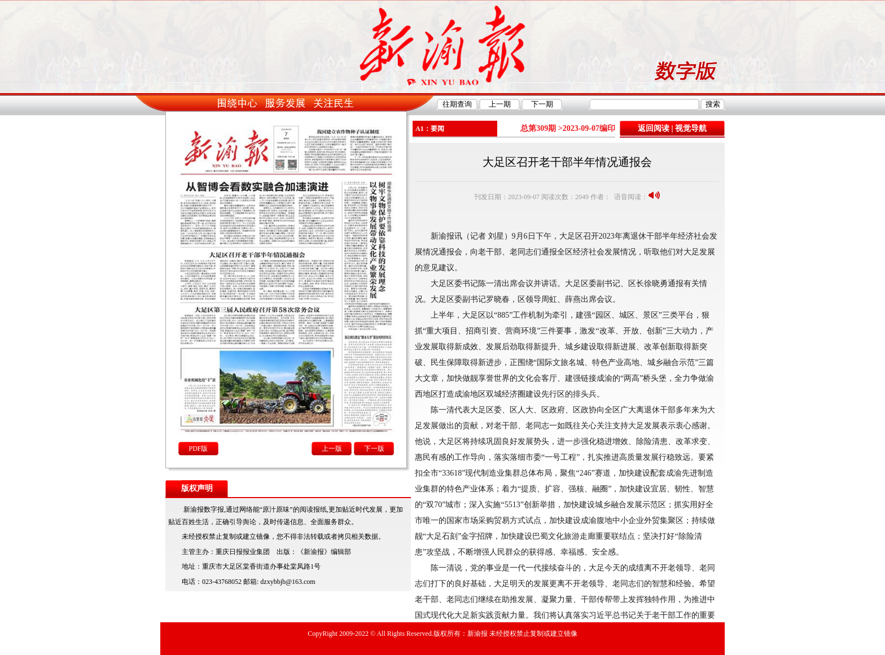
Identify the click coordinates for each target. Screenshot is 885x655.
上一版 (332, 448)
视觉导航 (691, 128)
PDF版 (198, 448)
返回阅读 (653, 128)
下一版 (374, 448)
